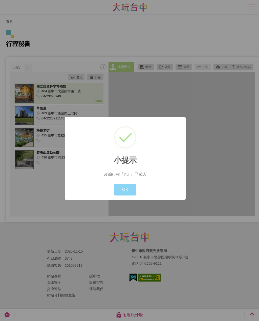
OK (125, 189)
